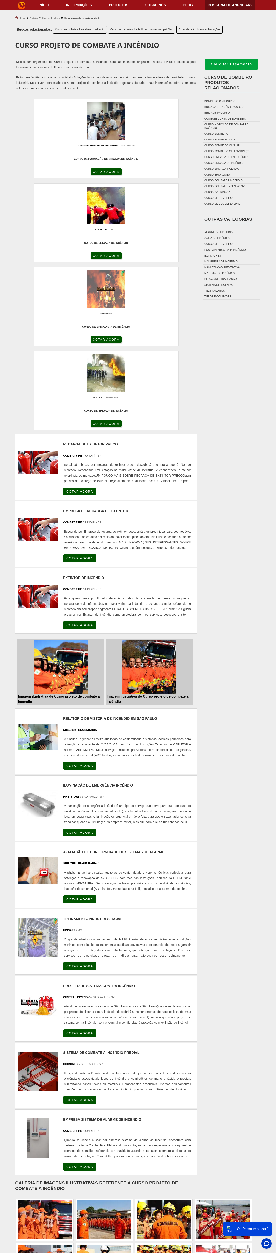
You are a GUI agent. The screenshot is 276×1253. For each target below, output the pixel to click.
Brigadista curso (217, 112)
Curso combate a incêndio (223, 180)
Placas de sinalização (220, 279)
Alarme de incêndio (218, 232)
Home (234, 1198)
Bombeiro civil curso (219, 101)
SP (69, 1112)
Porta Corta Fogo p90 (160, 1214)
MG (48, 1112)
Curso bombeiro (216, 133)
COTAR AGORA (38, 175)
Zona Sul (87, 1151)
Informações (79, 5)
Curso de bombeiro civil (222, 203)
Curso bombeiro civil (220, 139)
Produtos (118, 5)
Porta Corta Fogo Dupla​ (162, 1219)
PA (170, 1112)
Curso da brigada (217, 192)
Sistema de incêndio (218, 284)
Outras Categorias (228, 219)
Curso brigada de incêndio (224, 162)
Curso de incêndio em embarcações (199, 29)
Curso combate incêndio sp (224, 186)
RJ (37, 1112)
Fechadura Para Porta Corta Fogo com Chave (179, 1225)
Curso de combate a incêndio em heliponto (79, 29)
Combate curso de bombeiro (225, 118)
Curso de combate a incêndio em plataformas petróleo (141, 29)
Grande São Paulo (129, 1151)
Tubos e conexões (217, 296)
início (44, 5)
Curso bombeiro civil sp (222, 145)
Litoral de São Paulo (159, 1151)
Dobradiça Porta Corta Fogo (166, 1209)
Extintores (212, 255)
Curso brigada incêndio (221, 168)
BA (121, 1112)
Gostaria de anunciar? (229, 5)
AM (160, 1112)
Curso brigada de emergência (226, 157)
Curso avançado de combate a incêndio (226, 126)
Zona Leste (105, 1151)
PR (79, 1112)
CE (131, 1112)
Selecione (23, 1112)
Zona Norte (48, 1151)
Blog (188, 5)
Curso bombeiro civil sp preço (226, 151)
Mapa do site (239, 1219)
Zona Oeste (68, 1151)
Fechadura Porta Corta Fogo (166, 1203)
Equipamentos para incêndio (225, 249)
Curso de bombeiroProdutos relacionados (228, 82)
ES (58, 1112)
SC (90, 1112)
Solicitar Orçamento (231, 64)
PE (111, 1112)
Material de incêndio (219, 273)
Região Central (26, 1151)
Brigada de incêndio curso (224, 107)
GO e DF (145, 1112)
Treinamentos (214, 290)
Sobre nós (155, 5)
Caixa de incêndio (217, 238)
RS (100, 1112)
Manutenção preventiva (222, 267)
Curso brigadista (217, 174)
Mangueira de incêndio (221, 261)
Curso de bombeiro (218, 198)
